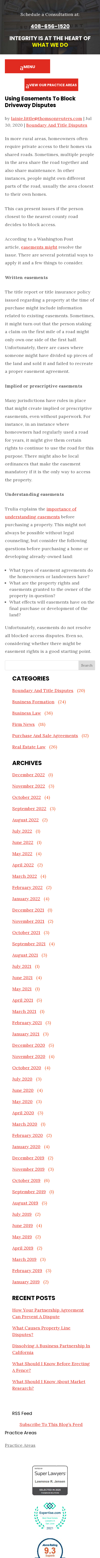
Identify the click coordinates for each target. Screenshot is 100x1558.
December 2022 (28, 775)
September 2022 (29, 808)
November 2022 (28, 786)
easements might (39, 247)
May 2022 (22, 853)
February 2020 (27, 1135)
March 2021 (24, 1011)
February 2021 (27, 1022)
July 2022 (22, 831)
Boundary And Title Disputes (56, 125)
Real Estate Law (28, 747)
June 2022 (22, 842)
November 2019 (28, 1169)
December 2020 (28, 1045)
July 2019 (22, 1214)
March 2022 (24, 876)
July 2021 (21, 966)
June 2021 (22, 977)
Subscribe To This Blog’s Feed (51, 1424)
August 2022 (25, 820)
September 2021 (28, 944)
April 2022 (23, 865)
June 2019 (22, 1225)
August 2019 (25, 1203)
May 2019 (22, 1237)
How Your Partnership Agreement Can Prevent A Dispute (48, 1313)
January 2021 (25, 1034)
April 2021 (22, 1000)
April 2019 (22, 1248)
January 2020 (26, 1146)
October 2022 (26, 797)
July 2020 (22, 1079)
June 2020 (22, 1090)
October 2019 (26, 1180)
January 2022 (26, 898)
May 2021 (22, 989)
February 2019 (27, 1270)
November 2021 (28, 921)
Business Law (26, 713)
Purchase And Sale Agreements (45, 735)
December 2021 (28, 910)
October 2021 (26, 932)
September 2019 (29, 1191)
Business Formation (33, 702)
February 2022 (27, 887)
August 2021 (25, 955)
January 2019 (26, 1282)
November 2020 (28, 1056)
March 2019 (24, 1259)
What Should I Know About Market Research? (48, 1385)
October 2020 (26, 1068)
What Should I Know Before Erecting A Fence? (51, 1367)
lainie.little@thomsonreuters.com (46, 118)
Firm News (23, 724)
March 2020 (24, 1124)
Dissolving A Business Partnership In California (51, 1349)
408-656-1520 (50, 26)
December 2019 (28, 1158)
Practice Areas (20, 1445)
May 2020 (22, 1101)
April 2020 (23, 1113)
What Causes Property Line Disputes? (41, 1331)
